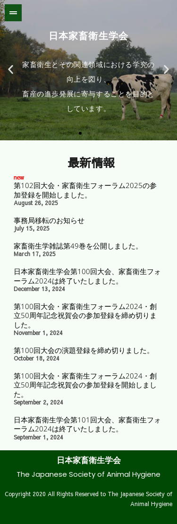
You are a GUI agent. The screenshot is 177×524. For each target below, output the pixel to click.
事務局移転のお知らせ (49, 220)
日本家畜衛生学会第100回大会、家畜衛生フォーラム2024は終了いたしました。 (87, 275)
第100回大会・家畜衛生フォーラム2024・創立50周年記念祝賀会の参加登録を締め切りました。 (85, 315)
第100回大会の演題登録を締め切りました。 (84, 350)
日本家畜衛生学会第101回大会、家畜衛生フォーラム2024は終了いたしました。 (87, 424)
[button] (11, 70)
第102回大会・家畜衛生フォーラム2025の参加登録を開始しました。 (85, 189)
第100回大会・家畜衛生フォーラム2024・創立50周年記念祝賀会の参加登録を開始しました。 (85, 385)
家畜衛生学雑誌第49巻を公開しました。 (78, 245)
